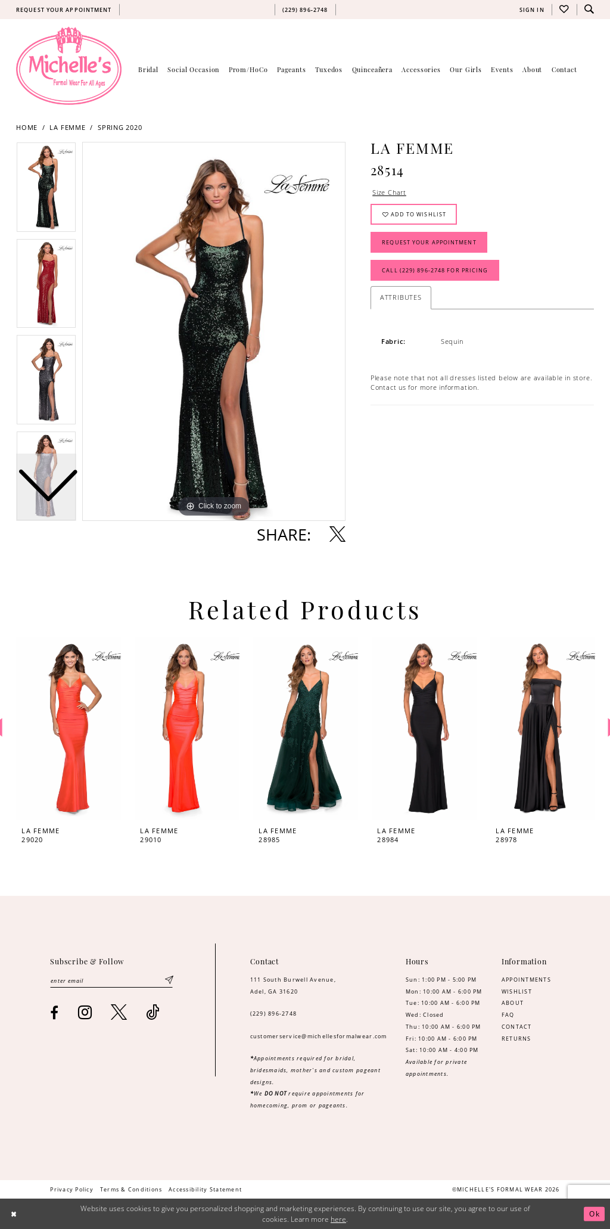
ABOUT (513, 1003)
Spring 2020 (120, 127)
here (338, 1219)
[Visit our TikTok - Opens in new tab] (153, 1012)
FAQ (508, 1015)
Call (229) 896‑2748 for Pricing (435, 270)
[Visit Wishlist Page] (564, 9)
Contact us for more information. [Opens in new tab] (425, 387)
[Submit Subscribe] (169, 981)
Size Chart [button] (389, 192)
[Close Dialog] (13, 1214)
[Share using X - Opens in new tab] (337, 534)
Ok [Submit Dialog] (594, 1213)
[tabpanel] (214, 331)
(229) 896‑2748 (273, 1013)
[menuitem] (63, 9)
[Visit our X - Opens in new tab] (119, 1012)
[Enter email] (111, 981)
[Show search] (589, 9)
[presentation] (68, 728)
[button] (532, 9)
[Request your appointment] (63, 9)
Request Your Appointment (429, 242)
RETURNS (516, 1038)
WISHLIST (517, 991)
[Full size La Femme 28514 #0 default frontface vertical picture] (214, 331)
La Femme (67, 127)
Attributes (401, 297)
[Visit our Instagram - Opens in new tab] (85, 1012)
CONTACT (517, 1027)
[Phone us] (305, 9)
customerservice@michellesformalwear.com (318, 1036)
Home (27, 127)
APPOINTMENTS (526, 979)
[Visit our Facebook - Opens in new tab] (54, 1012)
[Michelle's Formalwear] (69, 65)
